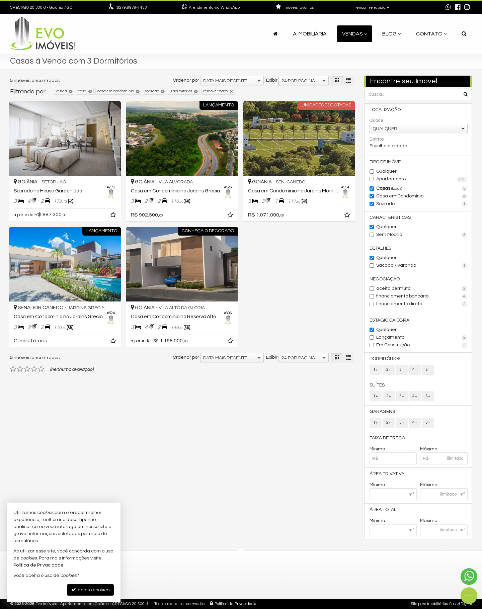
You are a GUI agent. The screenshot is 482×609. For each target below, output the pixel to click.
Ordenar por (186, 80)
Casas (422, 188)
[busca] (464, 33)
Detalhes (380, 248)
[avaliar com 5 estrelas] (41, 369)
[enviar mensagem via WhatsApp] (448, 8)
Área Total (383, 509)
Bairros (377, 139)
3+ (401, 369)
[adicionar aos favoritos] (113, 215)
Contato (431, 33)
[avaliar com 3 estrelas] (27, 369)
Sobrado (422, 204)
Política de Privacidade (235, 604)
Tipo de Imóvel (386, 162)
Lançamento (422, 337)
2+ (388, 369)
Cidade (376, 120)
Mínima (377, 485)
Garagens (382, 411)
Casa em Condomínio (422, 196)
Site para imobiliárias (429, 604)
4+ (414, 369)
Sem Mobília (422, 235)
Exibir (271, 80)
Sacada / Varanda (422, 265)
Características (390, 217)
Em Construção (422, 345)
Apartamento (422, 179)
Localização (385, 109)
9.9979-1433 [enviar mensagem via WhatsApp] (131, 7)
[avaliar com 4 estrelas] (34, 369)
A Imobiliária (310, 33)
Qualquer (386, 171)
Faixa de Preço (387, 438)
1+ (375, 369)
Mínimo (377, 449)
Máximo (428, 449)
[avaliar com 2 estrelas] (20, 369)
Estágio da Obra (389, 320)
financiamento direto (422, 304)
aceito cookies (90, 589)
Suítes (377, 385)
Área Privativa (387, 473)
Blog (391, 33)
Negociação (385, 279)
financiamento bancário (422, 296)
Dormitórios (385, 358)
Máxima (428, 485)
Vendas (354, 33)
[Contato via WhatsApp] (469, 576)
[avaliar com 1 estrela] (13, 369)
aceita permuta (422, 288)
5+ (427, 369)
